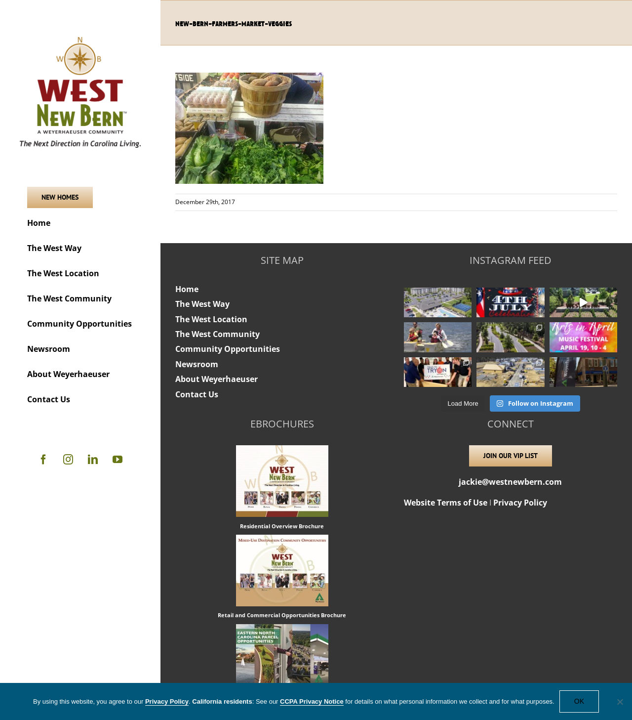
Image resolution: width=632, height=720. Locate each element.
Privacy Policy (520, 502)
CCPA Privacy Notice (312, 701)
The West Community (217, 334)
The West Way (202, 303)
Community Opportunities (227, 348)
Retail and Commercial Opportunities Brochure (282, 615)
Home (186, 289)
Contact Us (196, 394)
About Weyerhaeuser (216, 379)
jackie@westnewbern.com (510, 481)
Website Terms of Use (445, 502)
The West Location (211, 319)
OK (579, 701)
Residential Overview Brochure (282, 526)
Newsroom (196, 364)
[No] (620, 702)
